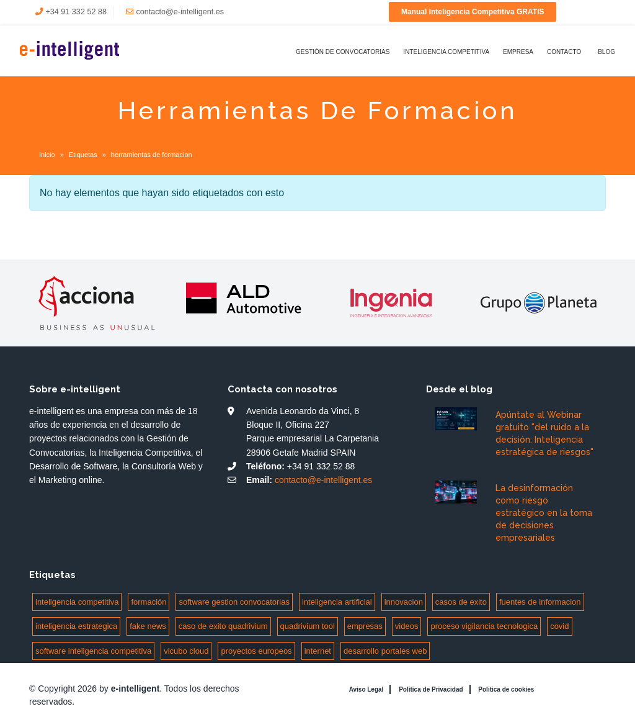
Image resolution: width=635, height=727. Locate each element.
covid (559, 626)
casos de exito (461, 602)
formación (148, 602)
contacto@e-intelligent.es (180, 11)
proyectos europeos (256, 651)
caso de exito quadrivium (223, 626)
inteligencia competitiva (76, 602)
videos (407, 626)
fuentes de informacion (540, 602)
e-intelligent (135, 688)
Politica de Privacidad (431, 689)
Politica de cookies (506, 689)
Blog (606, 51)
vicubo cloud (186, 651)
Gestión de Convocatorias (342, 51)
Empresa (518, 51)
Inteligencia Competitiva (446, 51)
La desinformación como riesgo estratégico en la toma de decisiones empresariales (543, 513)
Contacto (564, 51)
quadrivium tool (307, 626)
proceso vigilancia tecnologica (484, 626)
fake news (148, 626)
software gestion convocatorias (234, 602)
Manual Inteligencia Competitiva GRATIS (472, 11)
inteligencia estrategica (76, 626)
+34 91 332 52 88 (76, 11)
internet (317, 651)
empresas (365, 626)
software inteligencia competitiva (93, 651)
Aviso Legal (366, 689)
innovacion (403, 602)
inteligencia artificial (337, 602)
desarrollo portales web (385, 651)
